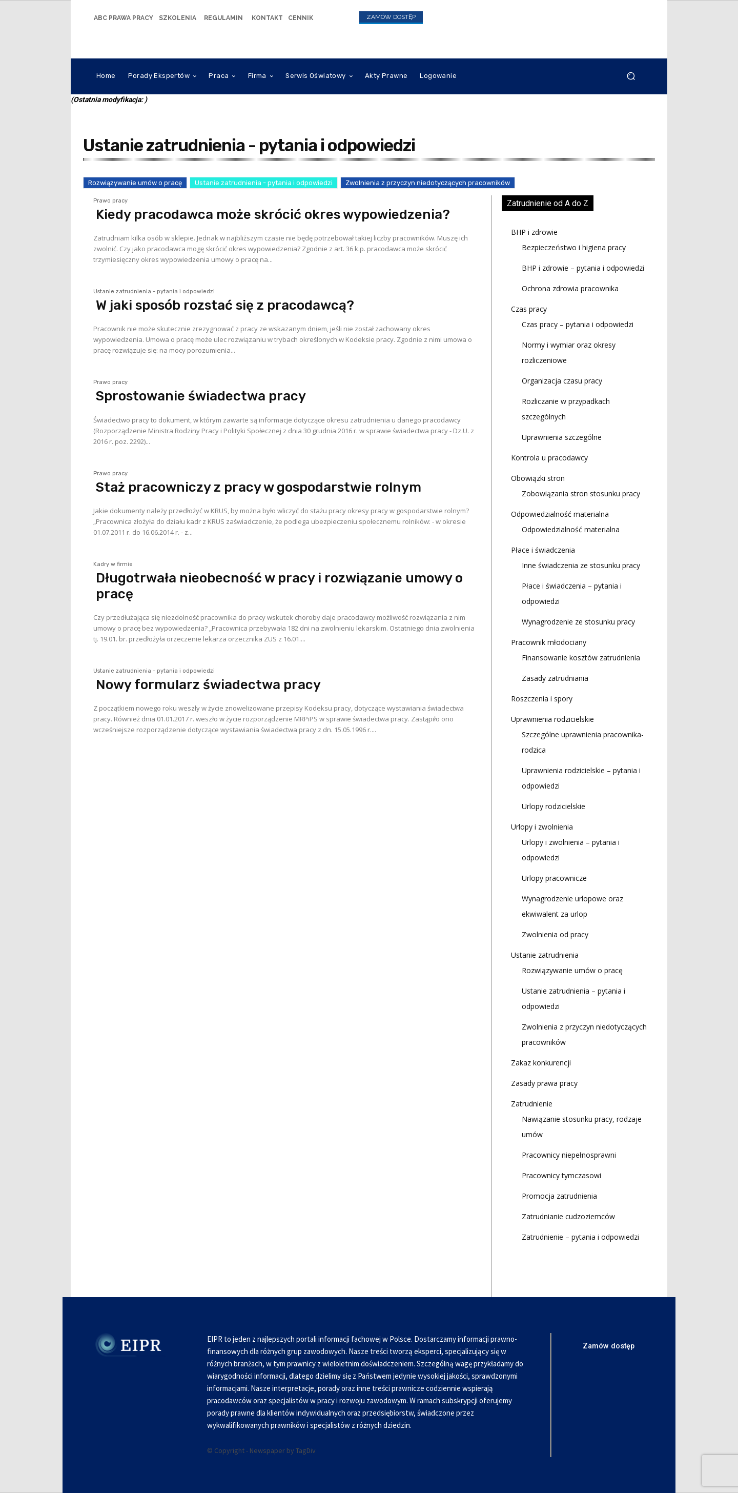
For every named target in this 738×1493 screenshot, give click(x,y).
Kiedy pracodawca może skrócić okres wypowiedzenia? (273, 215)
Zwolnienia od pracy (555, 934)
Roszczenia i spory (541, 698)
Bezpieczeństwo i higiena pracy (574, 247)
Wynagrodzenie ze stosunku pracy (578, 622)
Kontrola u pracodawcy (549, 457)
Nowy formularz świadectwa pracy (208, 685)
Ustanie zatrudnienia (545, 955)
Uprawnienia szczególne (562, 437)
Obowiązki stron (538, 478)
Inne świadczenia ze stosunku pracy (581, 565)
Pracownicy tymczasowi (561, 1175)
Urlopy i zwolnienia (542, 827)
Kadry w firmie (113, 564)
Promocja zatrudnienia (559, 1196)
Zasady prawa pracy (544, 1083)
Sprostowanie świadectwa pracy (201, 396)
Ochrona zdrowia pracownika (570, 288)
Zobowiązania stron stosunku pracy (581, 493)
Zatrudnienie (531, 1103)
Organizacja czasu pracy (562, 381)
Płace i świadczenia (543, 550)
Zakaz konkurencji (541, 1062)
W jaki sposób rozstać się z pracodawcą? (225, 305)
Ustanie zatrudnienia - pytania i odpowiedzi (264, 183)
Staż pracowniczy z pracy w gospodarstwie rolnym (258, 487)
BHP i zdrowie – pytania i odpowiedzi (583, 268)
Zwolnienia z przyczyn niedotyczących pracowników (427, 183)
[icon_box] (123, 17)
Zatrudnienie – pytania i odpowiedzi (580, 1237)
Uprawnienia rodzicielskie (552, 719)
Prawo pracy (110, 201)
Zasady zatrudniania (555, 678)
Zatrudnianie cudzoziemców (568, 1216)
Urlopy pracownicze (554, 878)
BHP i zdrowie (534, 232)
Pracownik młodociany (548, 642)
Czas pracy (529, 309)
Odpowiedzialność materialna (560, 514)
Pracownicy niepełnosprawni (569, 1155)
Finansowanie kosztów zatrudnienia (581, 657)
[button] (631, 76)
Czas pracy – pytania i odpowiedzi (577, 324)
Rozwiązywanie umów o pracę (135, 183)
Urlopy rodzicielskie (553, 806)
